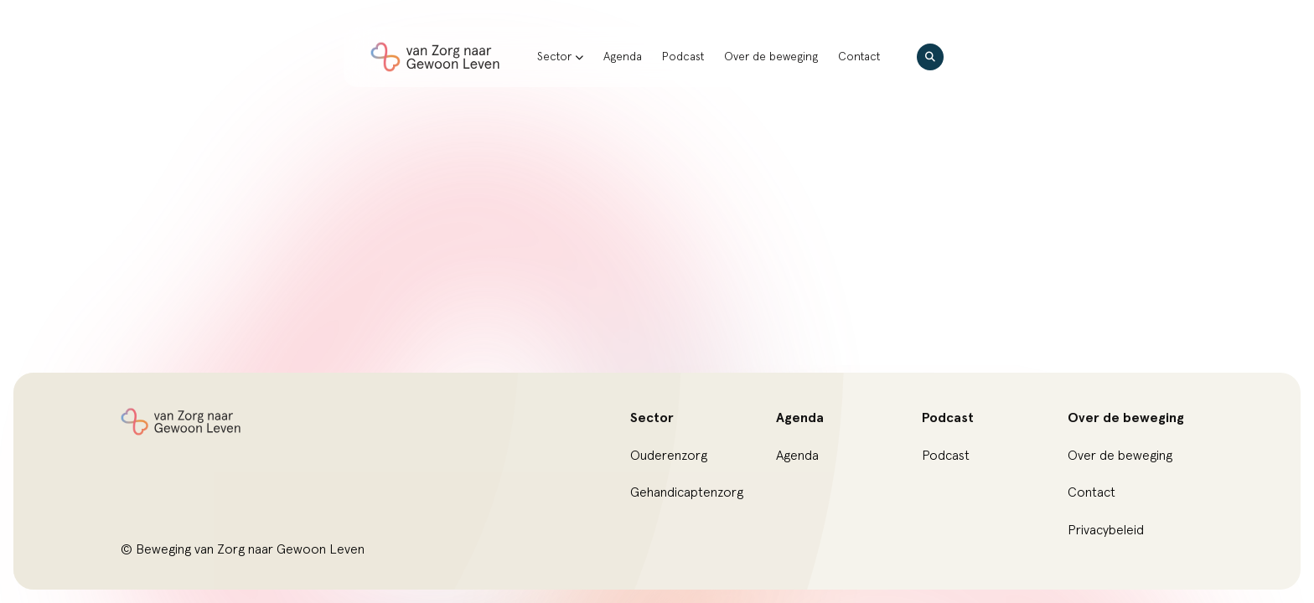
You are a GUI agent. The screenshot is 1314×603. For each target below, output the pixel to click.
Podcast (683, 57)
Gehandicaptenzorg (686, 492)
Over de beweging (771, 57)
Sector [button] (560, 57)
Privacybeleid (1106, 530)
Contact (859, 57)
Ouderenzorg (668, 455)
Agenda (622, 57)
